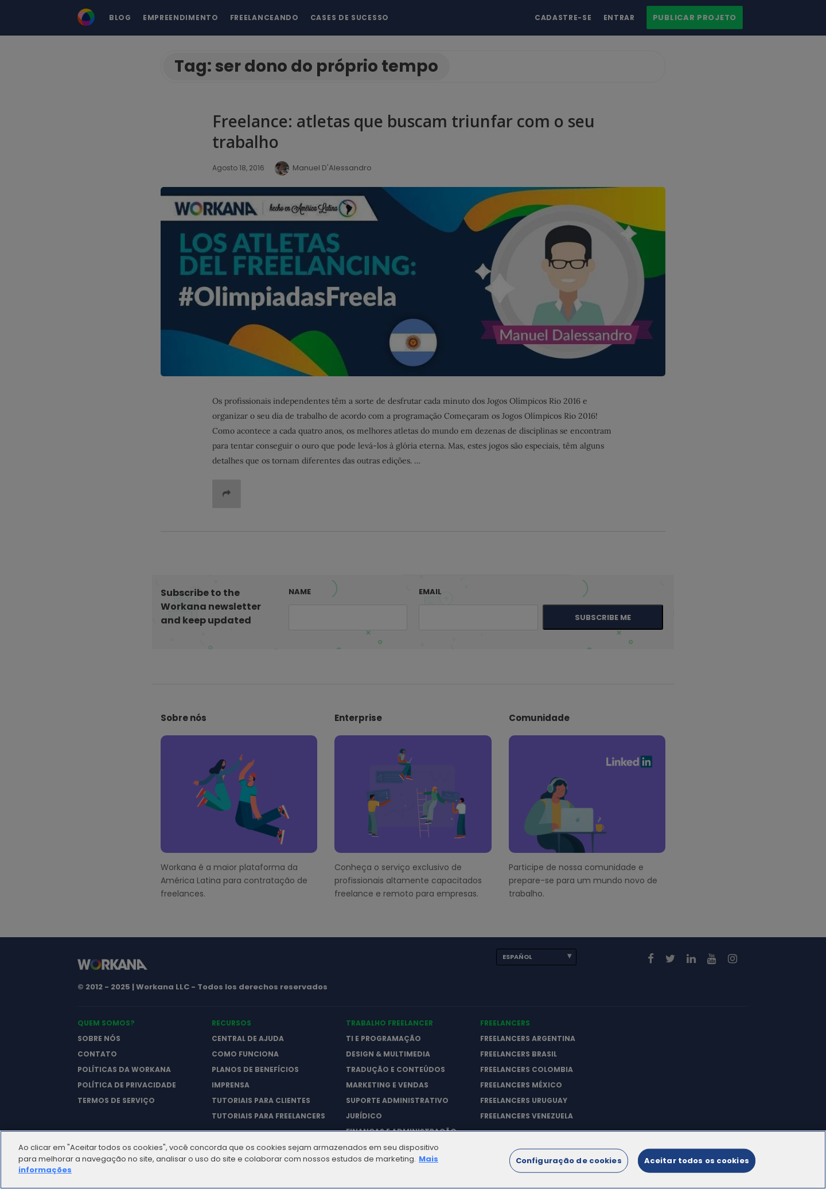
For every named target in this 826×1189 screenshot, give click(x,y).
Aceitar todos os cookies (696, 1170)
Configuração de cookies (569, 1170)
